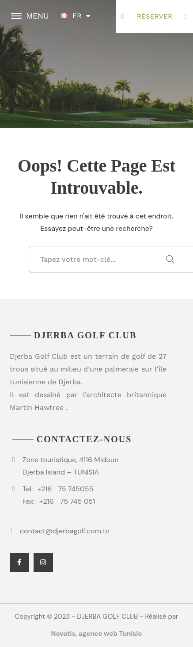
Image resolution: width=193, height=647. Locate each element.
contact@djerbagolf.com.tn (65, 531)
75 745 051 (67, 501)
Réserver (154, 16)
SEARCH (170, 259)
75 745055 (65, 489)
